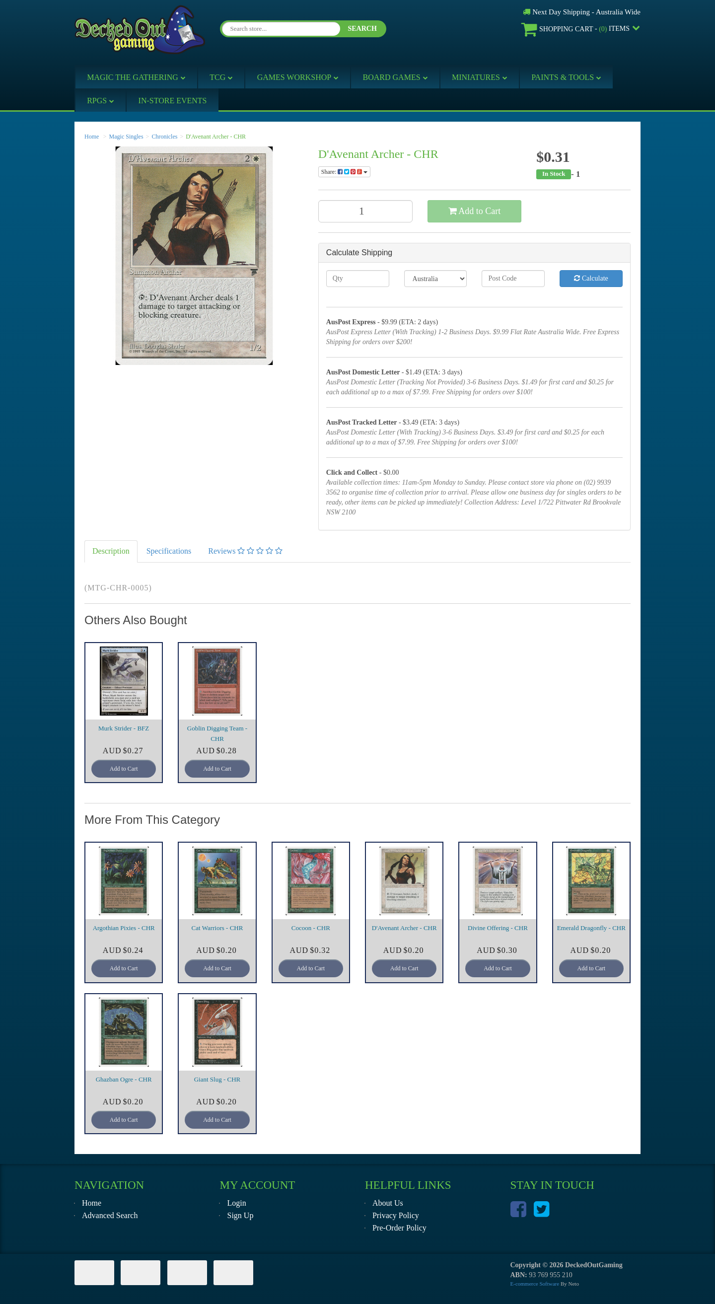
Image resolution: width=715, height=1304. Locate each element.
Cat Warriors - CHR (217, 928)
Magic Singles (126, 136)
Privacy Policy (395, 1215)
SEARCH (362, 28)
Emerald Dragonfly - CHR (591, 928)
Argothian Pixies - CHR (124, 928)
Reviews (245, 551)
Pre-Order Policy (399, 1228)
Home (91, 136)
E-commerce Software (535, 1284)
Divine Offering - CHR (498, 928)
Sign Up (240, 1215)
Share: (344, 171)
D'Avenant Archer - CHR (216, 136)
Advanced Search (110, 1215)
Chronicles (164, 136)
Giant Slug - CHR (217, 1079)
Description (111, 551)
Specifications (169, 551)
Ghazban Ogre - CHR (124, 1079)
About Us (387, 1203)
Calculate (591, 278)
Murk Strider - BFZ (123, 728)
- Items (575, 29)
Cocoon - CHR (310, 928)
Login (236, 1203)
